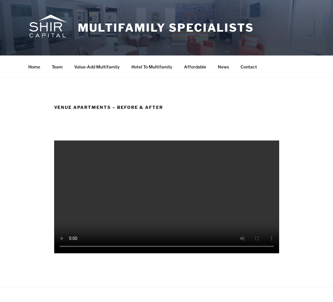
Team (57, 66)
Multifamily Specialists (166, 27)
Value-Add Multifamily (97, 66)
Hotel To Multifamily (151, 66)
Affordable (195, 66)
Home (34, 66)
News (223, 66)
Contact (249, 66)
